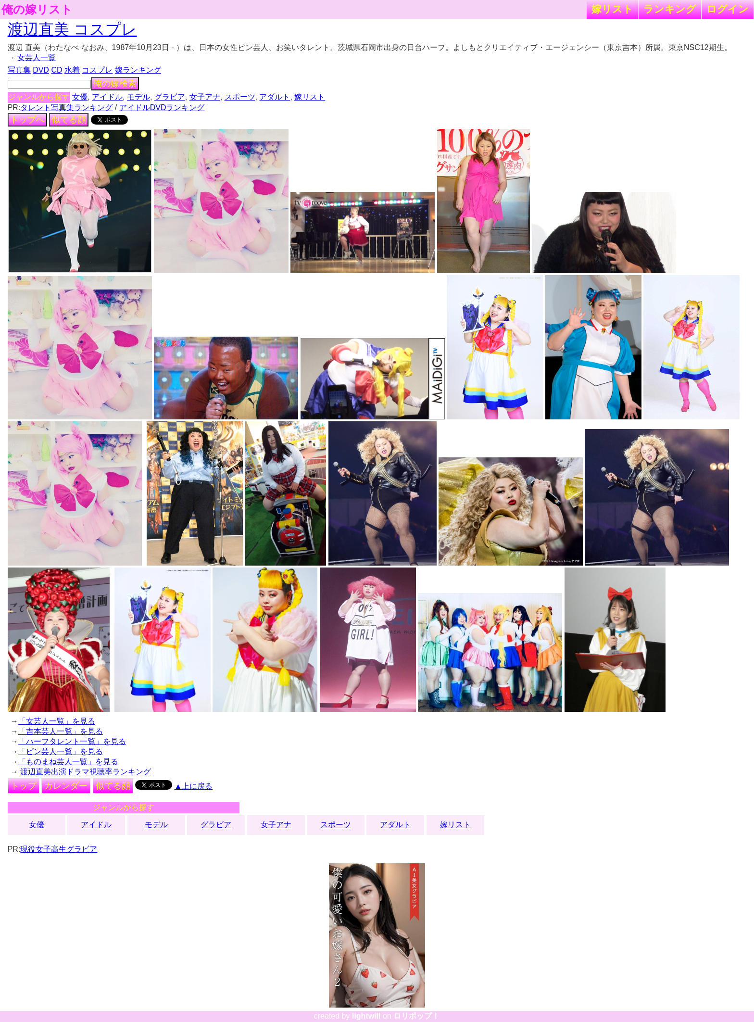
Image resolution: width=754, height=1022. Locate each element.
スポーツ (240, 97)
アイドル (107, 97)
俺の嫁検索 (115, 83)
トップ (24, 786)
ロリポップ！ (416, 1016)
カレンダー (66, 786)
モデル (138, 97)
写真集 (19, 70)
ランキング (669, 8)
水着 (72, 70)
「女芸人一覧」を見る (56, 721)
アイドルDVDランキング (162, 107)
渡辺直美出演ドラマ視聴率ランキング (85, 772)
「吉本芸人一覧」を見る (60, 731)
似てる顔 (68, 120)
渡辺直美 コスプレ (72, 29)
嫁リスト (612, 8)
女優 (80, 97)
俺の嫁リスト (37, 9)
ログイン (727, 8)
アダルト (274, 97)
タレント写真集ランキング (66, 107)
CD (56, 70)
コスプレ (97, 70)
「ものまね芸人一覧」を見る (68, 761)
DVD (41, 70)
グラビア (169, 97)
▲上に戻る (194, 786)
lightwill (366, 1016)
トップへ (27, 120)
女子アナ (204, 97)
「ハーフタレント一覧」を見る (72, 741)
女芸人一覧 (36, 57)
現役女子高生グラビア (58, 849)
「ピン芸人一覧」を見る (60, 751)
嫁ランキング (138, 70)
